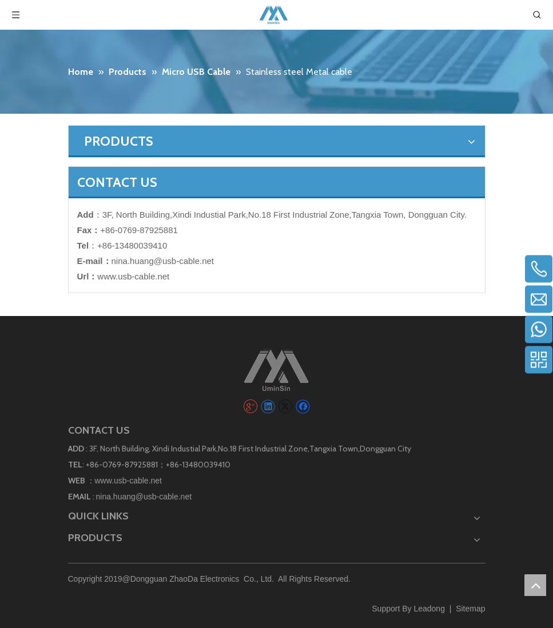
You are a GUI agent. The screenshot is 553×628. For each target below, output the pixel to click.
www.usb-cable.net (133, 276)
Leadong (429, 608)
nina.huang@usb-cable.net (163, 261)
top (535, 585)
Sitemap (470, 608)
